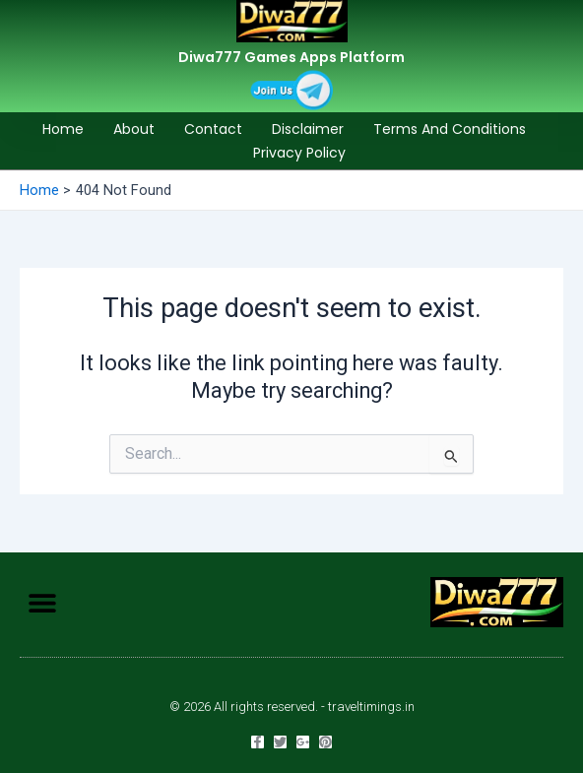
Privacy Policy (299, 152)
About (134, 129)
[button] (42, 602)
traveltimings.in (371, 706)
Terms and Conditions (449, 129)
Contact (213, 129)
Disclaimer (308, 129)
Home (63, 129)
